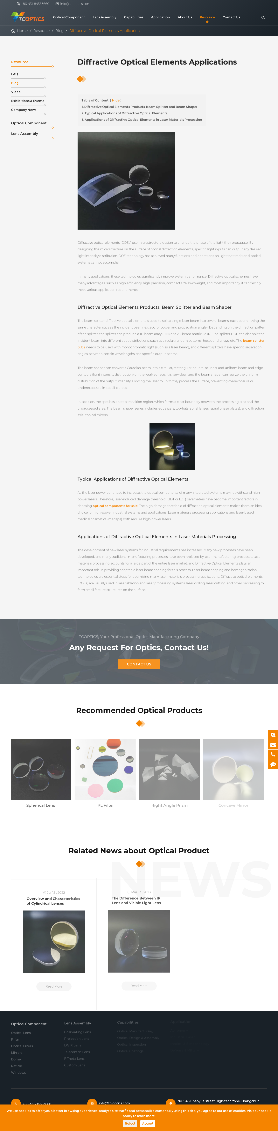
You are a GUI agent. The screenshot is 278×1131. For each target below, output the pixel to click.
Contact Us (231, 17)
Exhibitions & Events (27, 102)
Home (22, 31)
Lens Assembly (104, 17)
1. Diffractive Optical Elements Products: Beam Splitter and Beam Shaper (139, 105)
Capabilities (133, 17)
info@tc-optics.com (75, 4)
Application (160, 17)
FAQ (27, 75)
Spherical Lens (38, 805)
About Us (185, 17)
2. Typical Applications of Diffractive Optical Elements (124, 111)
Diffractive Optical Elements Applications (105, 31)
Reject (130, 1123)
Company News (27, 111)
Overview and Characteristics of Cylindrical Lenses (53, 898)
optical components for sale (115, 504)
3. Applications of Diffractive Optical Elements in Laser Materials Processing (141, 117)
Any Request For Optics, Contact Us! (139, 644)
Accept (147, 1123)
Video (27, 93)
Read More (53, 983)
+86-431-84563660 (35, 4)
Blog (59, 31)
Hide (116, 98)
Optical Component (69, 17)
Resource (207, 17)
